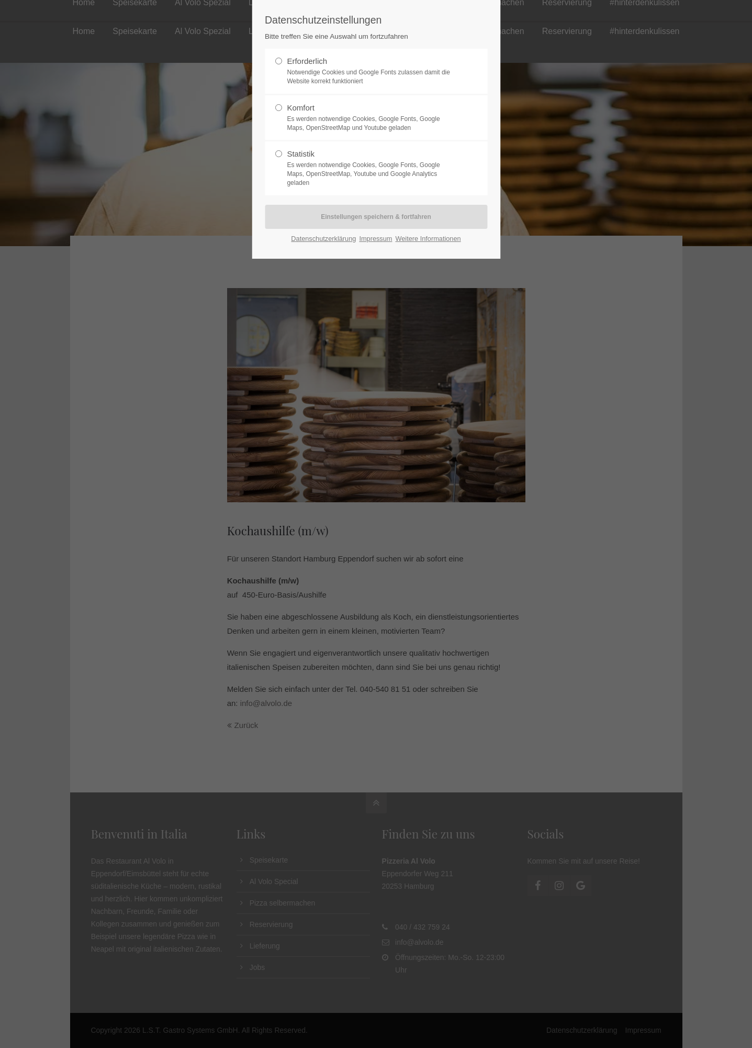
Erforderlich (371, 71)
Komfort (371, 118)
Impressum (375, 238)
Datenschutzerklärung (323, 238)
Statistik (371, 168)
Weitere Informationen (428, 238)
